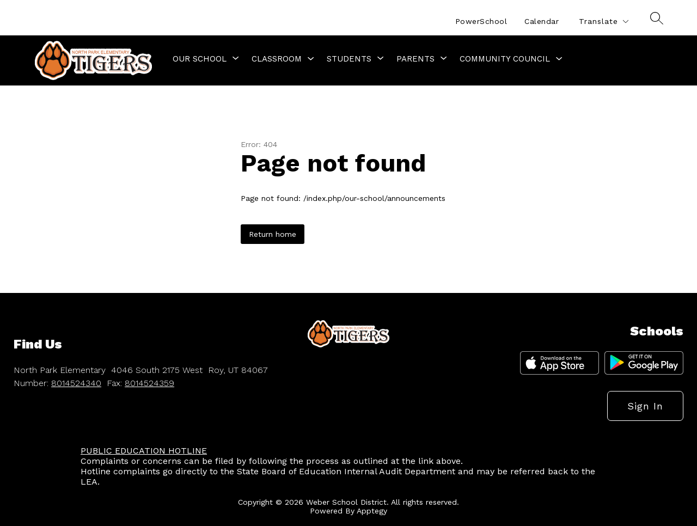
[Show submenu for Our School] (200, 58)
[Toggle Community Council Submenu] (559, 59)
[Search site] (656, 18)
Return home (272, 234)
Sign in (645, 406)
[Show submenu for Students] (349, 58)
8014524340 (76, 383)
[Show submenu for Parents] (415, 58)
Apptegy (372, 510)
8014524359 (149, 383)
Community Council (505, 59)
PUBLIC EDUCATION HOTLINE (144, 450)
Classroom (277, 59)
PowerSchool (481, 21)
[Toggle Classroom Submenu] (311, 59)
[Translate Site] (603, 21)
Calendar (541, 21)
